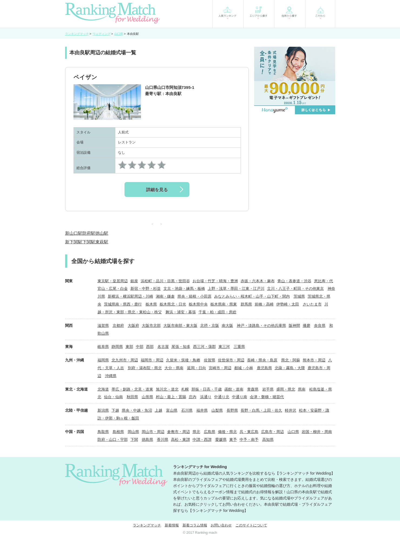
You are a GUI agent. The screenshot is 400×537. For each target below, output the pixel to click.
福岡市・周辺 (152, 360)
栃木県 (151, 304)
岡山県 (133, 431)
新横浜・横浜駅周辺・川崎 (130, 296)
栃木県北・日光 (173, 304)
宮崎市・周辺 (220, 368)
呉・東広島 (249, 431)
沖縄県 (110, 376)
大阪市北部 (151, 325)
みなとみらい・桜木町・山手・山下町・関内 (252, 296)
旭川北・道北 (167, 389)
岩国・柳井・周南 (317, 431)
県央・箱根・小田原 (194, 296)
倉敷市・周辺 (178, 431)
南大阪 (227, 325)
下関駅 (88, 242)
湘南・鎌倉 (165, 296)
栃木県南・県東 (223, 304)
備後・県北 (227, 431)
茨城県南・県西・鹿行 (123, 304)
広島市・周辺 (272, 431)
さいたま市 (312, 304)
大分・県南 (173, 368)
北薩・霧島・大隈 (290, 368)
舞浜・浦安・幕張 (181, 312)
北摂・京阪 (209, 325)
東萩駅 (101, 242)
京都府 (118, 325)
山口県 (293, 431)
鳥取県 (103, 431)
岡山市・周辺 (153, 431)
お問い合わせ (221, 525)
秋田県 (132, 397)
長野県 (232, 410)
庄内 (192, 397)
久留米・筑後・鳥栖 (183, 360)
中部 (139, 346)
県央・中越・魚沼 (137, 410)
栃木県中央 (198, 304)
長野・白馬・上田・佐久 (261, 410)
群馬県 (246, 304)
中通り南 (239, 397)
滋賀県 (103, 325)
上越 (158, 410)
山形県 (147, 397)
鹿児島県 (264, 368)
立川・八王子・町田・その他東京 (295, 288)
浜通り (205, 397)
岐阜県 (103, 346)
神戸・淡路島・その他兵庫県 (261, 325)
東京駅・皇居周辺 (113, 281)
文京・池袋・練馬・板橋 (184, 288)
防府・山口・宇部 (113, 439)
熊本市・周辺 (314, 360)
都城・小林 (243, 368)
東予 (233, 439)
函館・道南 (233, 389)
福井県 (202, 410)
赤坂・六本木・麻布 (258, 281)
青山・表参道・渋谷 (294, 281)
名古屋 (163, 346)
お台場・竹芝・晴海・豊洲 (215, 281)
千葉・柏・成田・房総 (217, 312)
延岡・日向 (196, 368)
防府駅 (88, 233)
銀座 (134, 281)
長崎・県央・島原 (262, 360)
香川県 (162, 439)
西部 (150, 346)
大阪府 (133, 325)
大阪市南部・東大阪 (180, 325)
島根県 (118, 431)
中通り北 (221, 397)
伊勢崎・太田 (287, 304)
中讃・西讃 (202, 439)
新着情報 (172, 525)
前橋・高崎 (264, 304)
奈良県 (319, 325)
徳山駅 (101, 233)
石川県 (187, 410)
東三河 (224, 346)
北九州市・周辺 (125, 360)
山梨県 (217, 410)
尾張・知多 (181, 346)
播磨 (306, 325)
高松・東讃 (180, 439)
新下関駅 (73, 242)
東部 (129, 346)
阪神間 (294, 325)
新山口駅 (73, 233)
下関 (134, 439)
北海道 (103, 389)
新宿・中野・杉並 (145, 288)
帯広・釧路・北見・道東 (132, 389)
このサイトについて (251, 525)
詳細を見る (157, 189)
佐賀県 (209, 360)
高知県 (268, 439)
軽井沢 (290, 410)
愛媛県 (221, 439)
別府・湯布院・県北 (145, 368)
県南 (301, 389)
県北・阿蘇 (290, 360)
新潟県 (103, 410)
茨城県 (299, 296)
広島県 (209, 431)
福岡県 (103, 360)
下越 (115, 410)
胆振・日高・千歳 (206, 389)
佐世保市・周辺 (231, 360)
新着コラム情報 (195, 525)
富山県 (171, 410)
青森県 (252, 389)
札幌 (185, 389)
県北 (196, 431)
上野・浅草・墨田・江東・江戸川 (236, 288)
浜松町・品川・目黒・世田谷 (165, 281)
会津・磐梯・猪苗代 (267, 397)
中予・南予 (249, 439)
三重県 (239, 346)
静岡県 (117, 346)
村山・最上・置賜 (171, 397)
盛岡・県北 (285, 389)
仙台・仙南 (113, 397)
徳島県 (147, 439)
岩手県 (268, 389)
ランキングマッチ (147, 525)
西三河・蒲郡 (204, 346)
